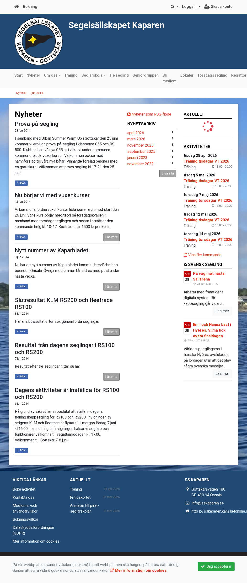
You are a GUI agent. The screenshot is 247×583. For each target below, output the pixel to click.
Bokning (30, 6)
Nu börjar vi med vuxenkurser (52, 195)
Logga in (190, 6)
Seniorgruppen (146, 75)
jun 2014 (37, 93)
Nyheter (33, 75)
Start (18, 75)
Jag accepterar (216, 566)
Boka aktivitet (24, 489)
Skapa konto (218, 6)
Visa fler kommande (202, 255)
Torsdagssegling (212, 75)
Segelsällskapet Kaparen (123, 25)
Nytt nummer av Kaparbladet (51, 250)
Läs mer (111, 237)
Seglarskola (91, 75)
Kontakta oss (24, 497)
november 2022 (140, 164)
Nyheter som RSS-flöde (149, 114)
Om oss (51, 75)
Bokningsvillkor (25, 519)
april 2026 (135, 133)
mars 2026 (136, 139)
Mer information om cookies (36, 541)
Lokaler (186, 75)
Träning (71, 75)
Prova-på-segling (36, 124)
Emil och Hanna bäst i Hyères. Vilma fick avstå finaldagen (212, 330)
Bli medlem (169, 78)
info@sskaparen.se (208, 503)
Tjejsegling (119, 75)
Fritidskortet (80, 497)
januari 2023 (137, 157)
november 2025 (140, 145)
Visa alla (167, 173)
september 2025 (141, 151)
